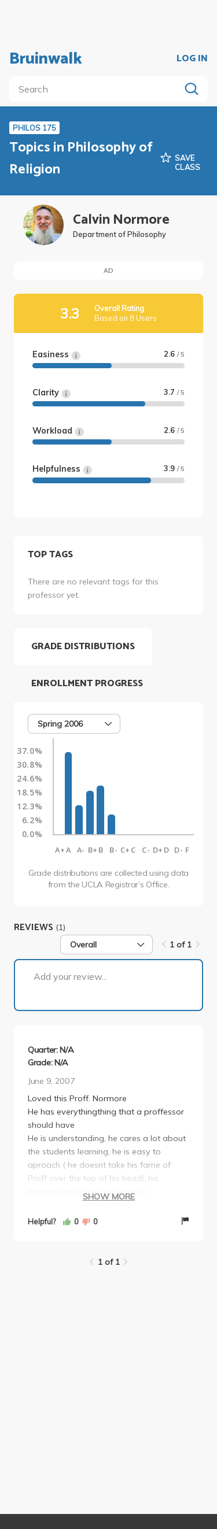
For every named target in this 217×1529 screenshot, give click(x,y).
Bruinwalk (45, 59)
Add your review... (70, 976)
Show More (109, 1196)
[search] (97, 89)
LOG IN (192, 58)
